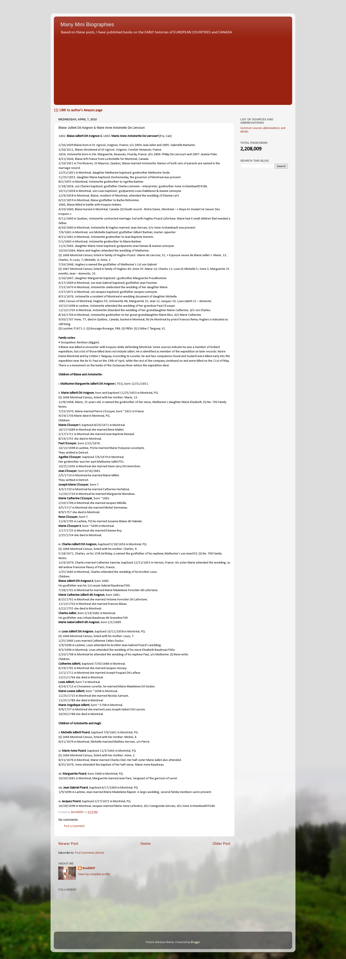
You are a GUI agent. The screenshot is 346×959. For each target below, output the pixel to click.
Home (145, 844)
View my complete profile (94, 874)
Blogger (195, 942)
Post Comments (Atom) (89, 852)
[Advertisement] (173, 68)
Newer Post (68, 844)
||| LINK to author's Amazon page (78, 110)
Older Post (221, 844)
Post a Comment (74, 826)
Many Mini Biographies (87, 24)
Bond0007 (89, 868)
